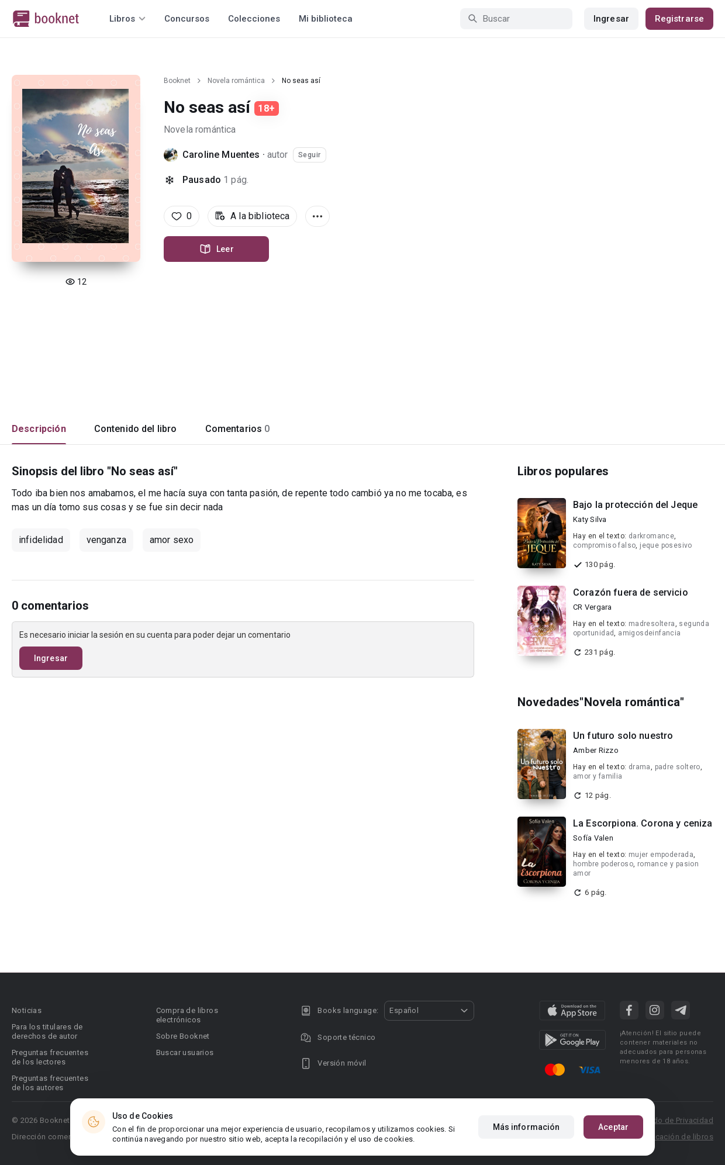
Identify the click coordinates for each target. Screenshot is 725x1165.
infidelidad (41, 539)
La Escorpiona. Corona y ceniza (643, 823)
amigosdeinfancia (649, 633)
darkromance (651, 536)
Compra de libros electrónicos (187, 1015)
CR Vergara (592, 607)
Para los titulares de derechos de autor (47, 1031)
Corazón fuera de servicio (630, 592)
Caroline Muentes (222, 154)
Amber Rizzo (596, 750)
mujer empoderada (661, 855)
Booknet (177, 81)
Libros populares (563, 471)
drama (640, 767)
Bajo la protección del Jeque (635, 504)
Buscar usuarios (185, 1052)
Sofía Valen (593, 838)
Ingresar (611, 18)
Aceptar (613, 1127)
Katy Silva (590, 519)
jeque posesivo (666, 545)
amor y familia (598, 776)
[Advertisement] (362, 342)
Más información (526, 1127)
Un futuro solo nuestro (623, 735)
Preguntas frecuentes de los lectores (50, 1057)
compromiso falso (604, 545)
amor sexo (172, 539)
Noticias (27, 1010)
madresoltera (652, 624)
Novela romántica (236, 81)
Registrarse (679, 18)
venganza (106, 539)
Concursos (186, 18)
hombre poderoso (603, 864)
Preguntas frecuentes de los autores (50, 1083)
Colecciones (254, 18)
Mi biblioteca (326, 18)
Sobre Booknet (183, 1036)
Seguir (309, 155)
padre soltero (677, 767)
